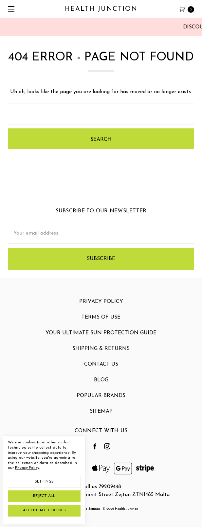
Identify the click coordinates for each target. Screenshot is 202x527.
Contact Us (101, 370)
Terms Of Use (101, 323)
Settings (44, 482)
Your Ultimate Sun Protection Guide (101, 339)
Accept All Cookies (44, 510)
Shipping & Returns (101, 355)
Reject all (44, 496)
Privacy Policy (101, 308)
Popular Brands (101, 402)
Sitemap (101, 417)
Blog (101, 386)
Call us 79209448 (101, 486)
